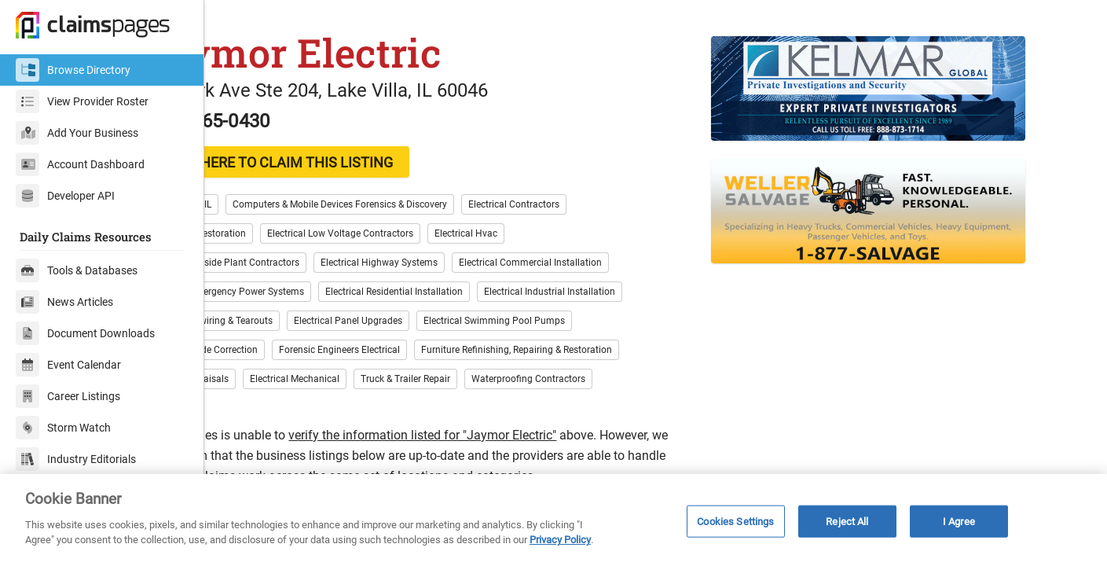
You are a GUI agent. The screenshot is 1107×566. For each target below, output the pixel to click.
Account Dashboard (80, 164)
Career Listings (68, 396)
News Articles (64, 302)
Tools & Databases (76, 270)
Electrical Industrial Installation (632, 320)
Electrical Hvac (548, 262)
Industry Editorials (76, 459)
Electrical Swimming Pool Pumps (576, 349)
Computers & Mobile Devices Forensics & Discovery (422, 233)
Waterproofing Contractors (611, 407)
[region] (553, 520)
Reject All (847, 521)
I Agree (959, 521)
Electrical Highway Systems (461, 291)
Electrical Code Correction (285, 378)
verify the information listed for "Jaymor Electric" (505, 464)
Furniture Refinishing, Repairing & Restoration (599, 378)
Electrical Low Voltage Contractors (423, 262)
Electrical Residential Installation (476, 320)
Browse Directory (73, 70)
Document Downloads (85, 333)
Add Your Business (77, 133)
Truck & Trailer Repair (488, 407)
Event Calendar (68, 365)
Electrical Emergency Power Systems (309, 320)
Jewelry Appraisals (271, 407)
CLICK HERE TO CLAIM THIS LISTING (357, 191)
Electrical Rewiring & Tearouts (293, 349)
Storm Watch (63, 427)
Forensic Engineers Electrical (421, 378)
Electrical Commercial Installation (612, 291)
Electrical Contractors (596, 233)
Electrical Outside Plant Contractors (306, 291)
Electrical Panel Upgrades (430, 349)
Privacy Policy (560, 540)
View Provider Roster (82, 101)
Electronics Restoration (279, 262)
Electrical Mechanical (377, 407)
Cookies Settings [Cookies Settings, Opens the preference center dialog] (735, 521)
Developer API (65, 196)
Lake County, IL (262, 233)
